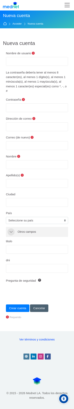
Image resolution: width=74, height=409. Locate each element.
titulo (9, 241)
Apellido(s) (13, 175)
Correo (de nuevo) (18, 137)
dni (8, 260)
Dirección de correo (19, 118)
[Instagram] (41, 356)
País (9, 213)
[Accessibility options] (64, 399)
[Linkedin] (34, 356)
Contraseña (13, 99)
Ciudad (10, 194)
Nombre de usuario (18, 53)
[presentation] (36, 292)
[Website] (26, 356)
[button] (11, 231)
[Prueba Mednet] (11, 5)
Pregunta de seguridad (21, 280)
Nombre (11, 156)
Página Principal (5, 24)
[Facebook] (48, 356)
